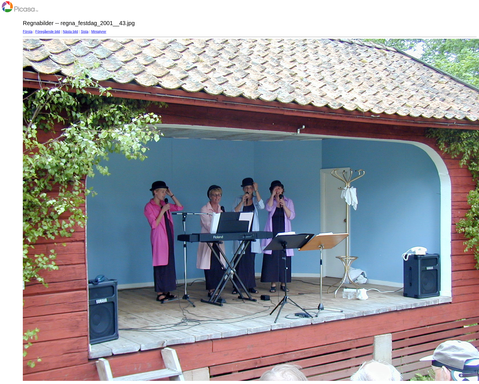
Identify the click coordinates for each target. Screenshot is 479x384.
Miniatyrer (98, 32)
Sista (85, 32)
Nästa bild (70, 32)
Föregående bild (47, 32)
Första (28, 32)
